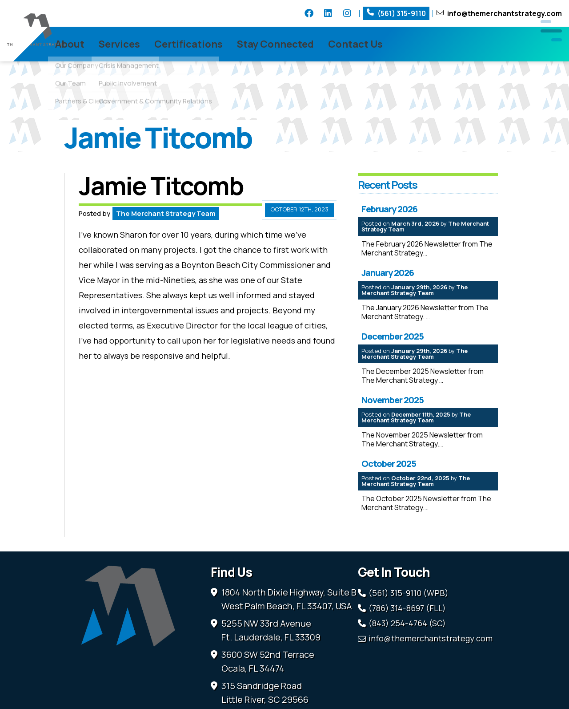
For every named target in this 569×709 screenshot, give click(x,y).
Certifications (232, 44)
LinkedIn (328, 13)
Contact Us (399, 44)
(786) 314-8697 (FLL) (407, 624)
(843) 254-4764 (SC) (407, 639)
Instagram (347, 13)
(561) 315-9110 (401, 13)
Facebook (309, 13)
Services (163, 44)
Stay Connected (318, 44)
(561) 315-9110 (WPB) (409, 609)
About (113, 44)
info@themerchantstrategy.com (504, 13)
